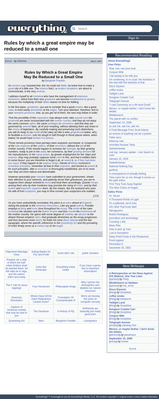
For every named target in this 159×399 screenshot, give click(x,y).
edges (53, 110)
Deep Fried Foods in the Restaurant (129, 236)
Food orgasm (116, 240)
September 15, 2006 (120, 122)
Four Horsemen (41, 286)
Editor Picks (115, 191)
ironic (35, 208)
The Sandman (41, 311)
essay (63, 208)
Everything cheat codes (66, 268)
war (42, 151)
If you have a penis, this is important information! (90, 268)
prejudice (65, 166)
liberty (74, 163)
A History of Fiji (65, 311)
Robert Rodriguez (119, 214)
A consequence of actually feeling (127, 173)
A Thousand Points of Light (124, 199)
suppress (37, 188)
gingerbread (77, 132)
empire (79, 107)
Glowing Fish (129, 325)
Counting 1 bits (117, 221)
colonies (40, 176)
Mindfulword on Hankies (123, 282)
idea (8, 61)
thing (112, 292)
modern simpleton (67, 88)
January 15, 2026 (118, 158)
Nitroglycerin (116, 210)
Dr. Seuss (114, 195)
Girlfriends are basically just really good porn (90, 311)
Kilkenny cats (116, 141)
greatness (50, 99)
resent (67, 160)
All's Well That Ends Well (122, 206)
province (13, 120)
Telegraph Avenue (119, 101)
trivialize (12, 211)
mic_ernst (128, 285)
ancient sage (19, 85)
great (11, 88)
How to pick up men (120, 229)
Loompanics (90, 320)
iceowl (124, 341)
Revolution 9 (116, 244)
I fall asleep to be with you (123, 75)
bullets (12, 188)
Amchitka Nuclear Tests (122, 144)
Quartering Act (69, 223)
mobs (80, 185)
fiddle (64, 85)
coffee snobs (116, 90)
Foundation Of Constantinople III (65, 299)
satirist (79, 205)
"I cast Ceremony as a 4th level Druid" (130, 104)
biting (23, 208)
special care (81, 117)
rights (32, 123)
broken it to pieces (43, 138)
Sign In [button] (133, 38)
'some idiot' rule (65, 253)
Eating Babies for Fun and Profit (41, 253)
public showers (90, 253)
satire (68, 202)
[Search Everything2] (111, 28)
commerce (67, 123)
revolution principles (19, 166)
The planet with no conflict (123, 118)
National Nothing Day (120, 166)
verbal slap (43, 225)
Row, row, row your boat (122, 68)
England (87, 202)
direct (39, 220)
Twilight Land (116, 93)
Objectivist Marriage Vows (17, 253)
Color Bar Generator (41, 268)
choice (16, 129)
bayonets (26, 188)
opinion (114, 279)
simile (37, 132)
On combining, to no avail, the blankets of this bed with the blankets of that (132, 81)
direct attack (70, 220)
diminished (36, 110)
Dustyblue (125, 292)
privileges (53, 123)
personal (114, 334)
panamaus (130, 334)
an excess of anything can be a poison (130, 133)
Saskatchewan (117, 148)
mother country (62, 120)
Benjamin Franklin (55, 80)
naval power (43, 154)
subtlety (69, 214)
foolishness (86, 211)
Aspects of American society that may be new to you (16, 311)
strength (71, 148)
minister (37, 96)
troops (94, 182)
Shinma (21, 61)
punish (91, 166)
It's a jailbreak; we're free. (123, 203)
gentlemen (33, 107)
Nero (37, 217)
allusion (82, 214)
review (113, 325)
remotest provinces (24, 112)
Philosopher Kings (66, 286)
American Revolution (47, 205)
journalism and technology (123, 218)
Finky (126, 279)
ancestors (60, 145)
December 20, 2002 (120, 247)
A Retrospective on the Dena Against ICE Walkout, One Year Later (131, 275)
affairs (46, 102)
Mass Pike (114, 225)
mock (71, 211)
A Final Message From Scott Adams (129, 130)
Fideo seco (115, 137)
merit (59, 157)
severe (26, 126)
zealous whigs (50, 163)
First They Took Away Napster (125, 184)
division (27, 135)
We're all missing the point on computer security (90, 299)
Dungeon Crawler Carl (121, 97)
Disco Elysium (117, 86)
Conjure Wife (116, 72)
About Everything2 (119, 60)
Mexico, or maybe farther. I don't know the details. (131, 330)
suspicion (30, 191)
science (44, 88)
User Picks (114, 64)
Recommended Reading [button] (133, 55)
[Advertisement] (79, 10)
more (132, 348)
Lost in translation (119, 232)
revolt (48, 182)
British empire (49, 211)
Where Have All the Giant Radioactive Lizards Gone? (41, 299)
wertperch (125, 298)
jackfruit (113, 170)
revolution (42, 169)
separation (42, 117)
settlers (41, 145)
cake (10, 110)
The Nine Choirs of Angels (123, 187)
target (59, 225)
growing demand (82, 151)
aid (81, 145)
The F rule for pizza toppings (16, 286)
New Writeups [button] (133, 266)
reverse (40, 91)
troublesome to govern (82, 99)
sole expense (22, 145)
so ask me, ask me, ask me (124, 126)
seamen (12, 157)
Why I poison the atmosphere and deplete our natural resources (90, 286)
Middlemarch (116, 115)
